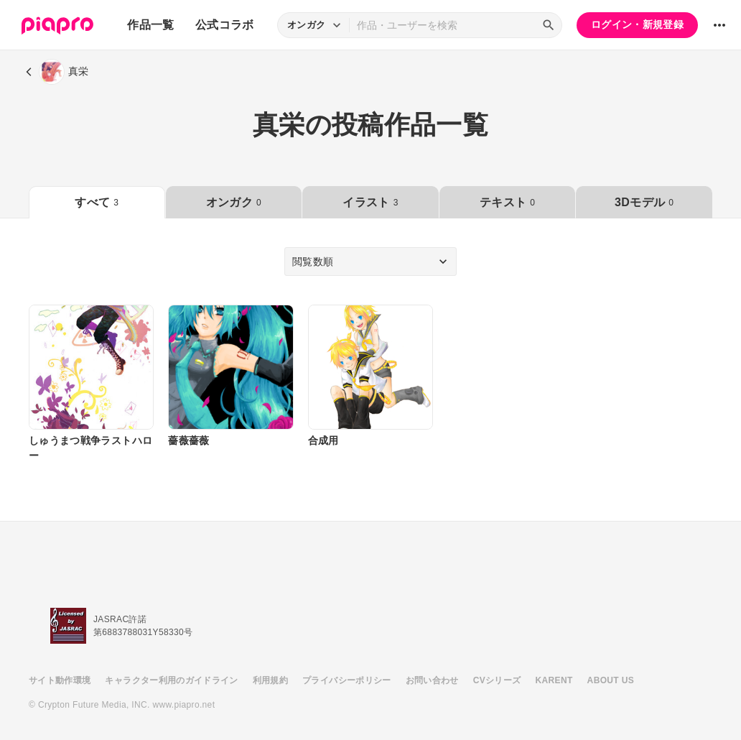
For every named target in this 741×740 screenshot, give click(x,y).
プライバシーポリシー (346, 680)
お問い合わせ (432, 680)
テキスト (507, 202)
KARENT (554, 680)
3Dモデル (644, 202)
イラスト (370, 202)
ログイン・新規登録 (637, 24)
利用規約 (270, 680)
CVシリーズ (497, 680)
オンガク (233, 202)
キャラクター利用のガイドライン (171, 680)
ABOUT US (610, 680)
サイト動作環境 (59, 680)
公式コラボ (224, 25)
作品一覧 (150, 25)
